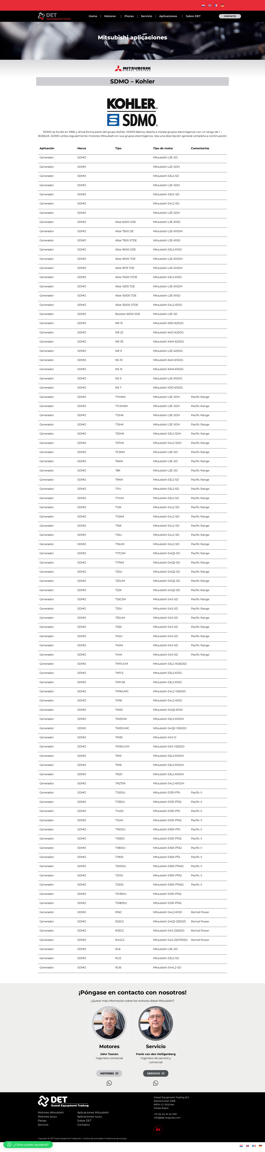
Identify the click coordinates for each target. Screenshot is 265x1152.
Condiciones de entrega (115, 1138)
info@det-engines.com (167, 1117)
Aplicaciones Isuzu (89, 1116)
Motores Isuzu (47, 1116)
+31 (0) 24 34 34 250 (165, 1114)
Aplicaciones (169, 16)
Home (93, 16)
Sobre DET (193, 16)
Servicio (146, 16)
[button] (28, 1144)
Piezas (129, 16)
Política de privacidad (93, 1138)
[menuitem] (203, 5)
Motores (110, 16)
